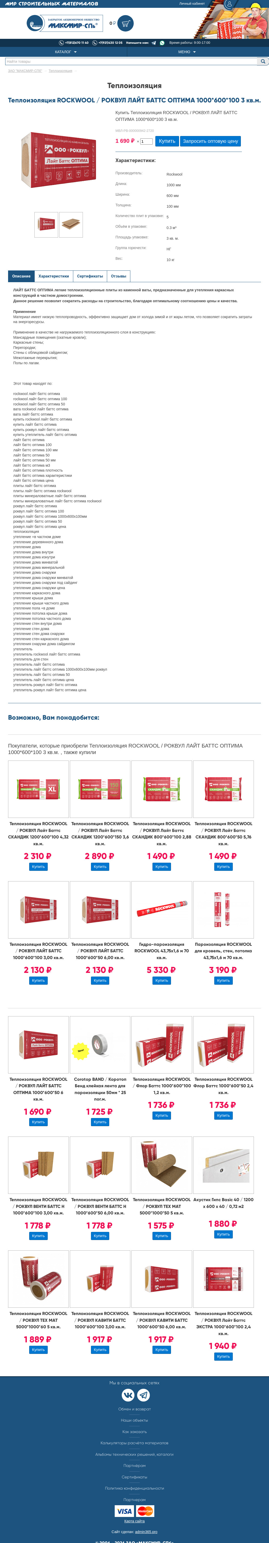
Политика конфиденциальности (134, 1488)
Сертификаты (134, 1477)
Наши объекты (134, 1420)
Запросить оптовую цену (210, 141)
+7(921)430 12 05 (111, 43)
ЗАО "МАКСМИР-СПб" (25, 71)
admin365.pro (146, 1532)
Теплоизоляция (60, 71)
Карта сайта (134, 1521)
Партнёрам (135, 1465)
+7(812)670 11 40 (77, 43)
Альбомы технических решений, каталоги (134, 1454)
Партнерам (135, 1499)
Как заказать (135, 1431)
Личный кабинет (208, 4)
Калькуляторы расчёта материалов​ (134, 1443)
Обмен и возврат (134, 1409)
